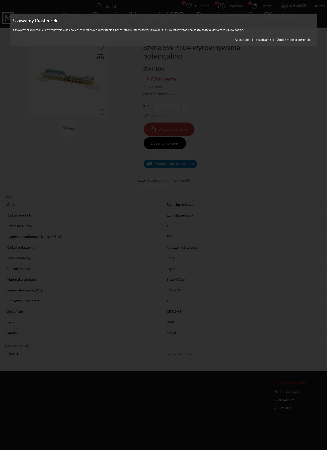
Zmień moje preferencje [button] (293, 39)
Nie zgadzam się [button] (263, 39)
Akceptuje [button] (242, 39)
